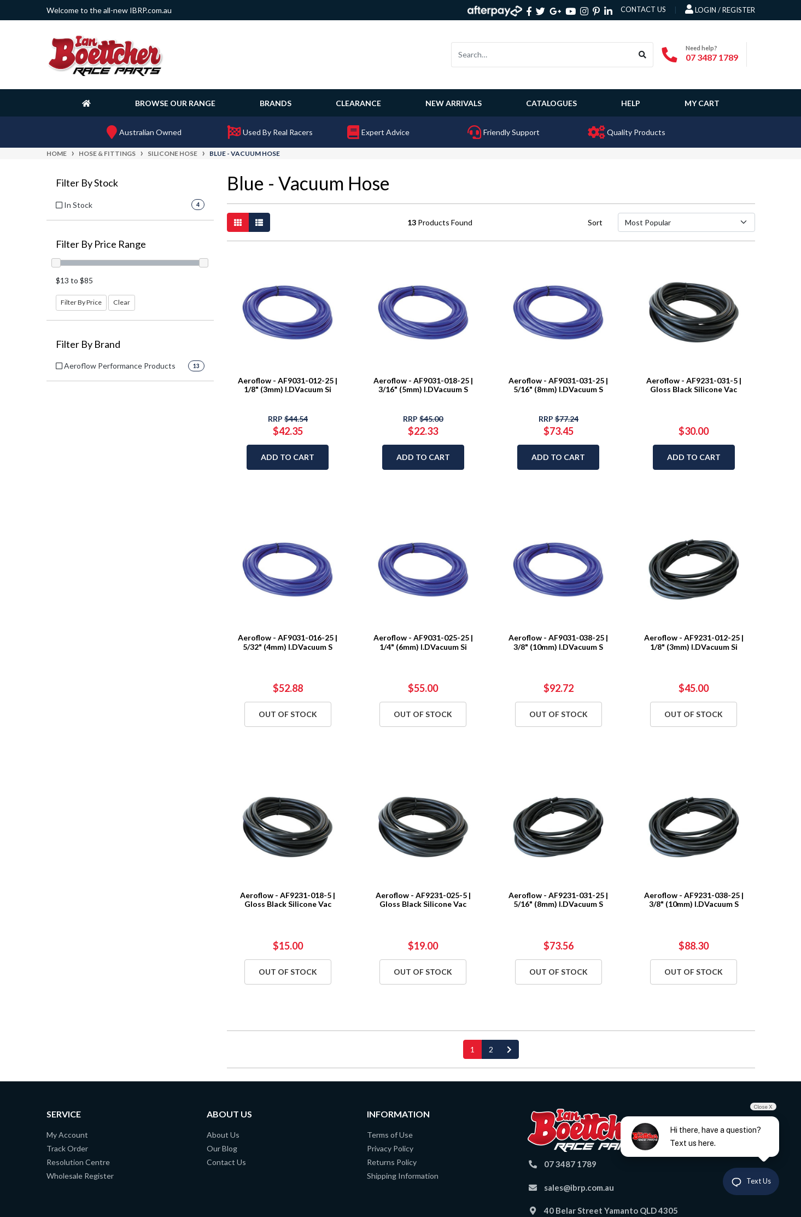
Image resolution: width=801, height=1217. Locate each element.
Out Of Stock (288, 714)
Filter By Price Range (101, 244)
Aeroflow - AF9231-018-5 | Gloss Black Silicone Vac (287, 899)
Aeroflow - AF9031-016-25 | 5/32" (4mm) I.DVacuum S (287, 642)
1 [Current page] (472, 1049)
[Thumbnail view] (238, 222)
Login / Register (720, 9)
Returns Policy (392, 1162)
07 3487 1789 (712, 57)
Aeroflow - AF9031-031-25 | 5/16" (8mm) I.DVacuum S (558, 385)
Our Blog (222, 1148)
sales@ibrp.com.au (579, 1187)
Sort (595, 222)
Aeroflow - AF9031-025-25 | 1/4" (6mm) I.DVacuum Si (423, 642)
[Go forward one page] (509, 1049)
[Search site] (642, 54)
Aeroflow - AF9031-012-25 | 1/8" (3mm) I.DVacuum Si (287, 385)
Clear (121, 302)
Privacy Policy (390, 1148)
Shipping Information (402, 1175)
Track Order (67, 1148)
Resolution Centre (78, 1162)
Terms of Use (390, 1134)
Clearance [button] (358, 103)
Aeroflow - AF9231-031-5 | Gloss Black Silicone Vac (693, 385)
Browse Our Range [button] (175, 103)
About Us (223, 1134)
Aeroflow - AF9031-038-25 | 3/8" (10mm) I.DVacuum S (558, 642)
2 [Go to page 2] (491, 1049)
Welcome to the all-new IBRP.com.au (109, 10)
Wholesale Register (80, 1175)
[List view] (259, 222)
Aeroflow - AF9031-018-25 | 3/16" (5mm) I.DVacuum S (423, 385)
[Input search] (542, 54)
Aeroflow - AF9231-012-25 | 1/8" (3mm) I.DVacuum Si (694, 642)
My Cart (702, 103)
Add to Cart (287, 457)
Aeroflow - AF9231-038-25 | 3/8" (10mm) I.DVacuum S (694, 899)
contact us (643, 9)
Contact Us (226, 1162)
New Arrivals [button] (453, 103)
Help (630, 103)
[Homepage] (88, 103)
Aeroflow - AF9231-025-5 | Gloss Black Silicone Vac (423, 899)
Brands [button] (275, 103)
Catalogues (551, 103)
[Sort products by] (686, 222)
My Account (67, 1134)
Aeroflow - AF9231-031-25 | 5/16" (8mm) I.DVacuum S (558, 899)
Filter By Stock (87, 183)
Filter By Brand (88, 344)
